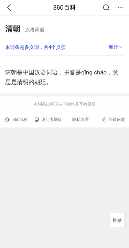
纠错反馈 (113, 119)
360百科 (64, 7)
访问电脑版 (48, 119)
